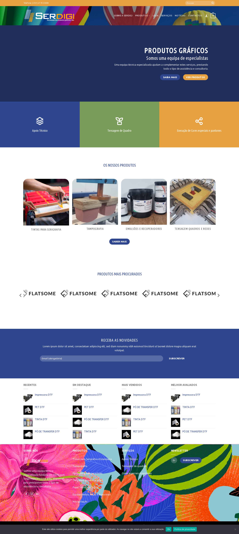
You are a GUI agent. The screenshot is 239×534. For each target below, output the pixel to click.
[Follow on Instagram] (31, 494)
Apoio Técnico (130, 459)
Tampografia (80, 466)
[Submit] (212, 3)
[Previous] (20, 295)
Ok (168, 529)
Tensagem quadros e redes (88, 480)
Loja (155, 15)
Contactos (195, 15)
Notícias (180, 15)
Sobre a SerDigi (123, 15)
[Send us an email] (37, 494)
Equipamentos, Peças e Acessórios (92, 494)
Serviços (166, 15)
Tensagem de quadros (134, 466)
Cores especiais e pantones (137, 473)
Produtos (142, 15)
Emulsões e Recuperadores (87, 473)
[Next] (218, 295)
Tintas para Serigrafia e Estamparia (92, 459)
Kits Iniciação (80, 501)
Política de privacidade (185, 529)
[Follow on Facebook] (26, 494)
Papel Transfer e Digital (85, 487)
